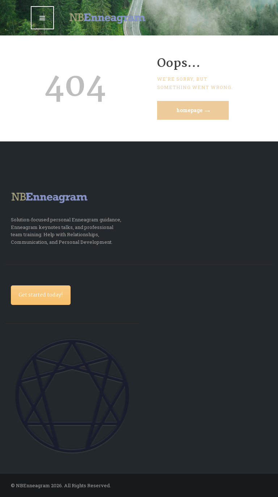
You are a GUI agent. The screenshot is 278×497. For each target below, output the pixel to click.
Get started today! (40, 295)
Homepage (189, 110)
